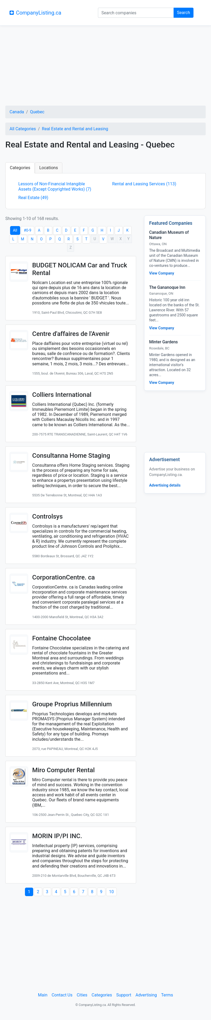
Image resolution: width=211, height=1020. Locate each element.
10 (111, 891)
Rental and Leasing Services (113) (144, 183)
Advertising (146, 994)
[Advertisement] (105, 66)
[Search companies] (136, 13)
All (15, 230)
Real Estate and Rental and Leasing (75, 128)
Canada (17, 111)
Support (123, 994)
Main (42, 994)
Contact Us (61, 994)
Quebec (37, 111)
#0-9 (27, 230)
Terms (167, 994)
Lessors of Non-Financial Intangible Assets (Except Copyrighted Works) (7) (54, 186)
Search (183, 12)
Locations (48, 167)
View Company (161, 273)
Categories (20, 167)
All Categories (23, 128)
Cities (82, 994)
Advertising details (164, 485)
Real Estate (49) (33, 197)
